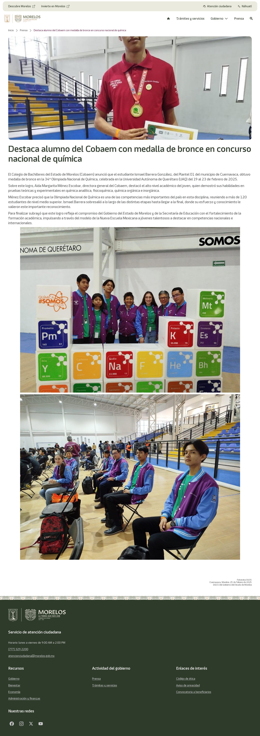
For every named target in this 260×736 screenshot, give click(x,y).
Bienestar (14, 685)
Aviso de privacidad (188, 685)
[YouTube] (40, 723)
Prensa (96, 679)
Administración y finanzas (24, 698)
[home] (24, 18)
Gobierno (13, 679)
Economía (14, 692)
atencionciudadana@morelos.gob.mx (31, 656)
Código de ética (185, 679)
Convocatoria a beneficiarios (193, 692)
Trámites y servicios (104, 685)
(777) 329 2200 (18, 649)
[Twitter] (30, 723)
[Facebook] (11, 723)
